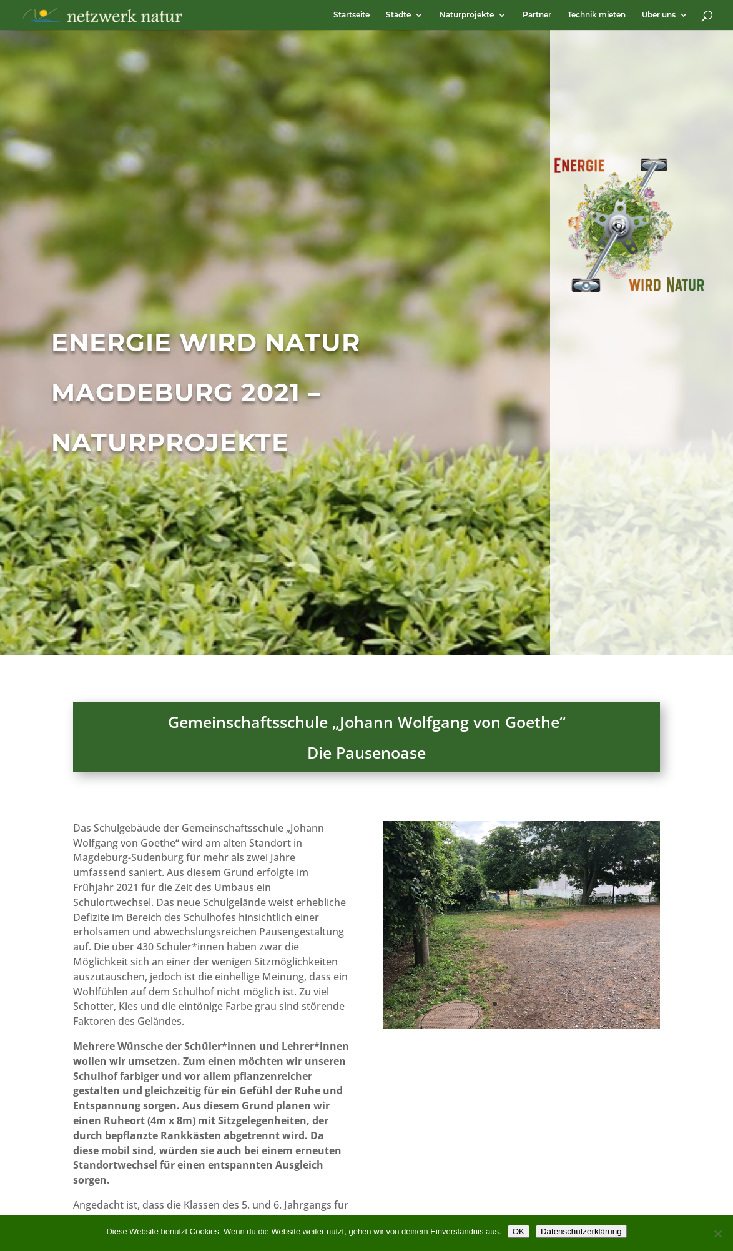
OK (518, 1231)
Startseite (351, 15)
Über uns (659, 15)
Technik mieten (597, 15)
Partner (537, 15)
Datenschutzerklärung (581, 1231)
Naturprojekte (467, 15)
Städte (398, 15)
